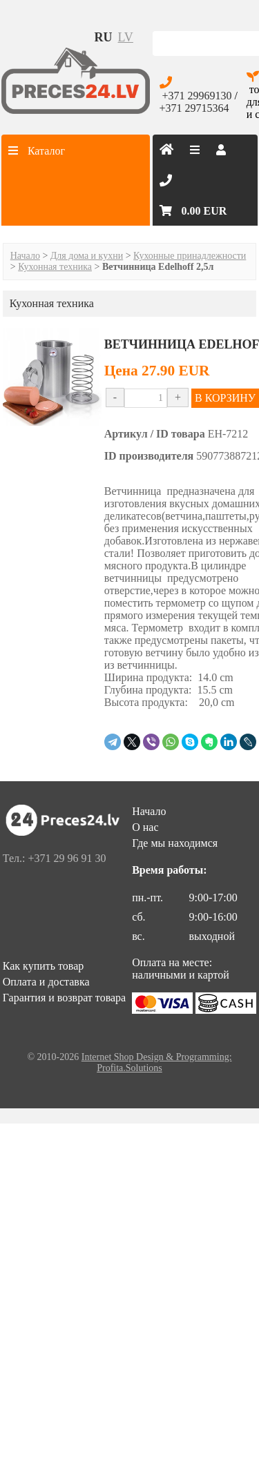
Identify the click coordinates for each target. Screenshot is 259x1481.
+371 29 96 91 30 (67, 858)
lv (125, 37)
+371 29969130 (197, 95)
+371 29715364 (194, 108)
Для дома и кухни (86, 256)
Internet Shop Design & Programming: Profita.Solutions (156, 1062)
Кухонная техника (55, 267)
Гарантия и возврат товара (64, 997)
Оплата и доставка (46, 982)
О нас (145, 827)
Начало (25, 256)
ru (104, 37)
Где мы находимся (175, 843)
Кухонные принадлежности (189, 256)
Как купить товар (43, 966)
